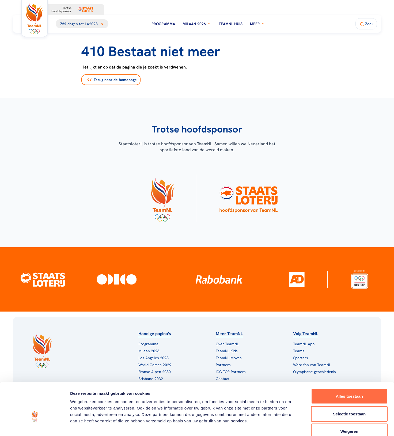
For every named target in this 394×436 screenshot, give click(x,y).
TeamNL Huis (231, 23)
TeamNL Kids (227, 350)
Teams (298, 350)
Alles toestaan (349, 365)
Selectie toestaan (349, 383)
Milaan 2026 (197, 23)
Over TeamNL (227, 344)
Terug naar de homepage (112, 79)
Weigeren (349, 401)
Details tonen (289, 425)
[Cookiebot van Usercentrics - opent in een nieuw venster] (34, 426)
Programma (163, 23)
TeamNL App (304, 344)
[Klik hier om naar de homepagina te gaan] (34, 18)
